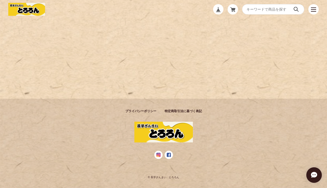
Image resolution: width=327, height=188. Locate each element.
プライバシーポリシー (140, 111)
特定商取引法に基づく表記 (183, 111)
